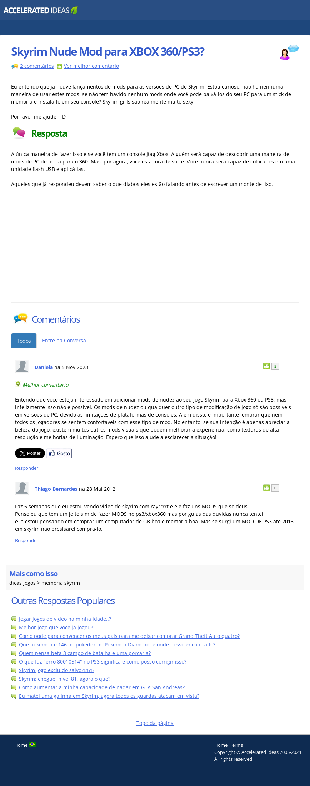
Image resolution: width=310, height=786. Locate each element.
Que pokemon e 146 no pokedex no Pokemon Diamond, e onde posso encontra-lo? (117, 644)
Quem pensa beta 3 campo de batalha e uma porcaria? (85, 653)
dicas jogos (22, 582)
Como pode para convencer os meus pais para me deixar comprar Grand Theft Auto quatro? (129, 636)
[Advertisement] (73, 248)
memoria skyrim (60, 582)
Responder (26, 468)
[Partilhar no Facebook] (59, 456)
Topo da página (155, 723)
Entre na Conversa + (66, 340)
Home (221, 745)
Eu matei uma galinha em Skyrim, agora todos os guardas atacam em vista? (109, 695)
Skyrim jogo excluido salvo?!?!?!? (56, 670)
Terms (236, 745)
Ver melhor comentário (91, 65)
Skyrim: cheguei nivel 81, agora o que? (64, 678)
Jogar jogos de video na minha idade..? (65, 618)
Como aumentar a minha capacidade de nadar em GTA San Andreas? (102, 687)
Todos (24, 340)
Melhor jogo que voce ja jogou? (56, 627)
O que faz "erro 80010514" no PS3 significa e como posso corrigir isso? (102, 661)
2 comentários (37, 65)
